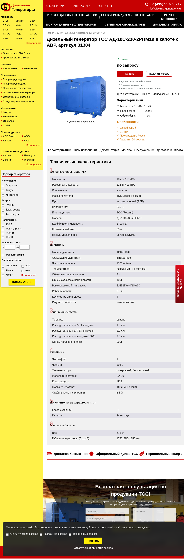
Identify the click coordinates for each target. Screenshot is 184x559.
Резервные (30, 68)
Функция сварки (15, 254)
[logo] (22, 7)
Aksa (26, 140)
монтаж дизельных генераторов (71, 24)
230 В (9, 224)
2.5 (19, 20)
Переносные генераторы (17, 88)
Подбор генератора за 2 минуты (179, 283)
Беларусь (29, 155)
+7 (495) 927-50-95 (165, 4)
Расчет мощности (169, 17)
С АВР (6, 125)
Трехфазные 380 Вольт (16, 57)
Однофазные (161, 94)
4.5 (33, 25)
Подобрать (20, 282)
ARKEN (9, 275)
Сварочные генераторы (16, 96)
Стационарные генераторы (18, 101)
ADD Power (9, 136)
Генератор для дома (14, 83)
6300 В (10, 233)
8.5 (19, 38)
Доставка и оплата (167, 24)
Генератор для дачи (14, 79)
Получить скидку (159, 73)
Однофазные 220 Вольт (16, 53)
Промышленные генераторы (19, 92)
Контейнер (12, 194)
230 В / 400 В (13, 229)
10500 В (10, 237)
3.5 (6, 25)
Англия (7, 155)
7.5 (33, 34)
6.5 (6, 34)
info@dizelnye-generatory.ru (164, 8)
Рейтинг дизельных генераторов (72, 15)
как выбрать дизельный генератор (127, 15)
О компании (55, 6)
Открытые (8, 120)
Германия (29, 159)
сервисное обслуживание (125, 24)
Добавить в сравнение (82, 121)
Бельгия (7, 159)
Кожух (9, 190)
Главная (50, 33)
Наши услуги (81, 6)
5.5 (19, 29)
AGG (27, 136)
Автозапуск (12, 214)
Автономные (10, 68)
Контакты (105, 6)
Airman (7, 140)
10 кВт (60, 33)
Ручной (10, 204)
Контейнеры (10, 116)
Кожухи (7, 112)
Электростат (13, 209)
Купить (130, 73)
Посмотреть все (34, 43)
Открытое (11, 185)
